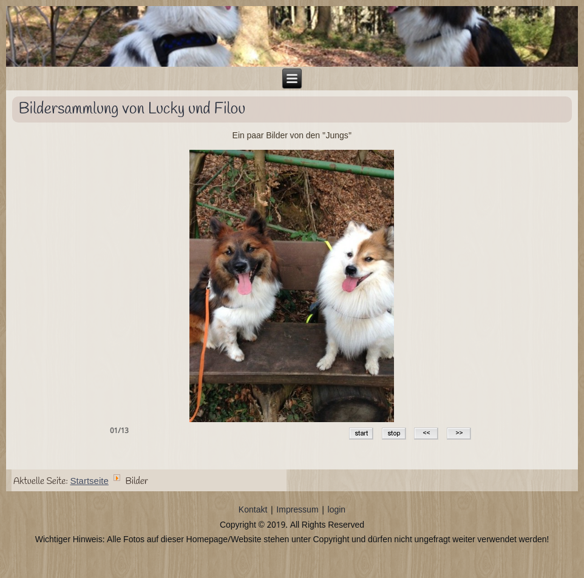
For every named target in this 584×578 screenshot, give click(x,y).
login (337, 510)
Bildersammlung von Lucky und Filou (132, 109)
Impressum (297, 510)
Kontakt (253, 510)
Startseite (89, 481)
